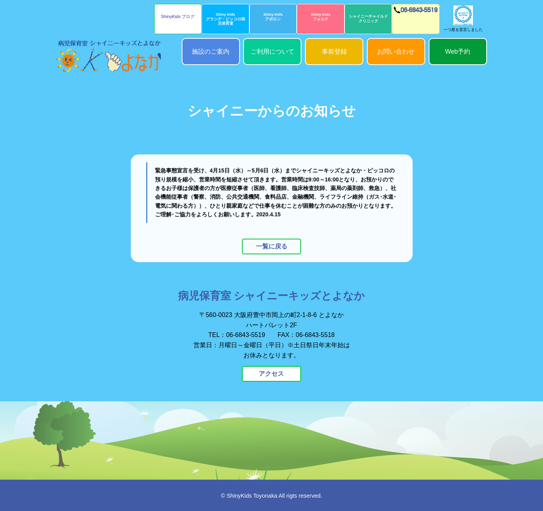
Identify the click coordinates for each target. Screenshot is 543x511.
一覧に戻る (271, 246)
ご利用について (272, 51)
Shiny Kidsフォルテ (320, 16)
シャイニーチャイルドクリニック (368, 18)
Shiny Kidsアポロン (273, 16)
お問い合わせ (396, 51)
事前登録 (334, 51)
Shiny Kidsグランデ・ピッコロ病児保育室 (225, 18)
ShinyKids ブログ (178, 16)
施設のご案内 (210, 51)
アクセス (271, 373)
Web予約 (458, 51)
